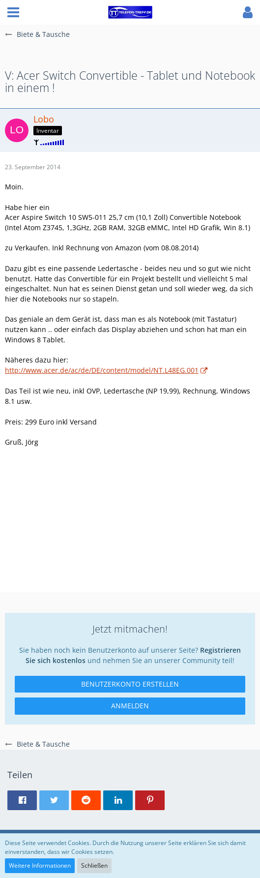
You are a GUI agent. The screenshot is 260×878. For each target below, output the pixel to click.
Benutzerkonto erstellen (130, 684)
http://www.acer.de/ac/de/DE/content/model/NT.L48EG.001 (102, 370)
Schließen (94, 865)
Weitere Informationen (40, 865)
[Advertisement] (130, 523)
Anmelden (130, 705)
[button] (13, 12)
